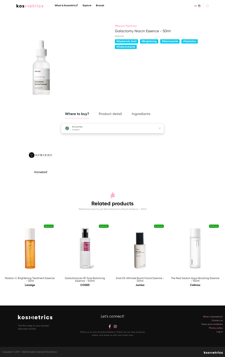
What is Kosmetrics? (66, 5)
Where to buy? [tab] (76, 114)
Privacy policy (216, 328)
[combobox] (207, 5)
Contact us (217, 320)
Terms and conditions (212, 324)
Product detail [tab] (110, 114)
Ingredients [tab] (141, 114)
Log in (220, 332)
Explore (87, 5)
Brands (100, 5)
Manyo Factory (126, 26)
